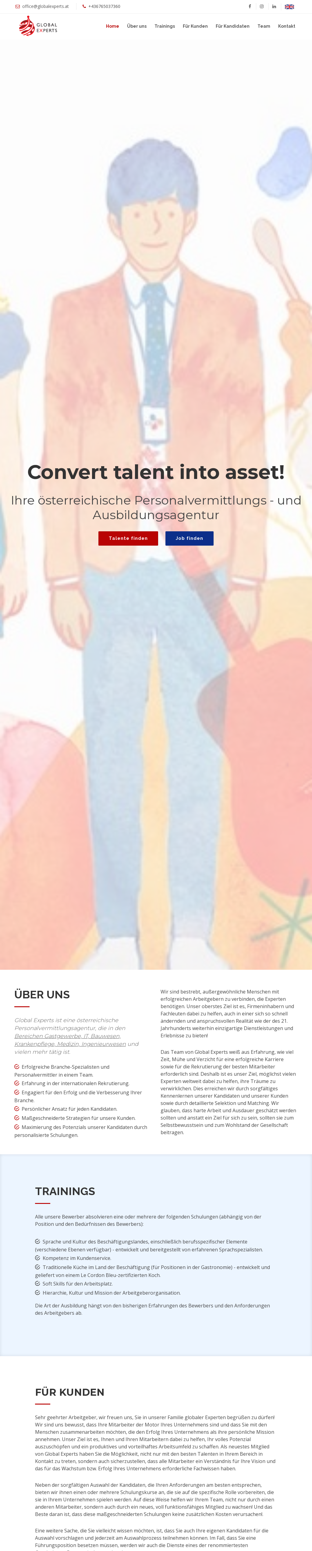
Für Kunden (195, 26)
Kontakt (286, 26)
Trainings (164, 26)
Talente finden (128, 538)
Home (112, 26)
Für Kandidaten (233, 26)
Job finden (189, 538)
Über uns (137, 26)
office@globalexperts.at (45, 6)
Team (263, 26)
